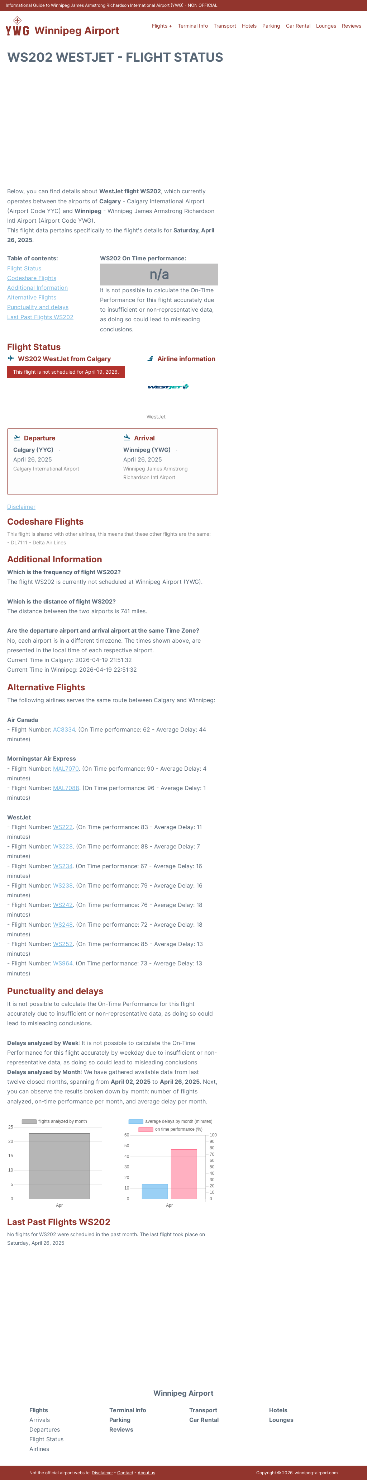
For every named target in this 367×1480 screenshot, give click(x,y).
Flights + (162, 26)
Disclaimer (102, 1472)
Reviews (351, 26)
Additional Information (37, 287)
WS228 (63, 846)
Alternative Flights (31, 297)
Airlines (39, 1448)
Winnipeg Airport (76, 30)
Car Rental (298, 26)
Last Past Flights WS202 (40, 317)
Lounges (326, 26)
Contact (125, 1472)
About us (146, 1472)
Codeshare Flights (31, 278)
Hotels (249, 26)
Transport (225, 26)
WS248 (63, 924)
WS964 (62, 963)
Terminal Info (193, 26)
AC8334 (64, 729)
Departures (44, 1429)
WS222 (63, 827)
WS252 (63, 943)
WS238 (63, 885)
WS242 (63, 904)
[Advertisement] (183, 129)
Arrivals (39, 1419)
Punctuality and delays (37, 307)
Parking (271, 26)
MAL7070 (66, 768)
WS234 (62, 866)
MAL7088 (66, 787)
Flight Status (24, 268)
